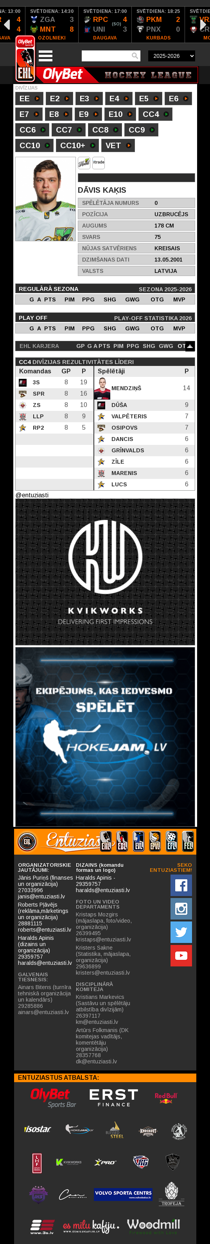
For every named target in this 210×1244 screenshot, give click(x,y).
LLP (37, 416)
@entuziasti (31, 495)
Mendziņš (125, 388)
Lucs (118, 484)
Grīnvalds (127, 450)
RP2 (37, 428)
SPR (38, 394)
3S (35, 382)
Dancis (121, 439)
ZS (36, 405)
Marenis (123, 473)
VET (118, 146)
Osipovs (124, 428)
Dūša (118, 405)
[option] (52, 24)
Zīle (117, 462)
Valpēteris (128, 416)
